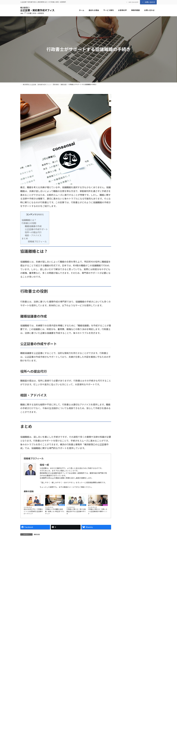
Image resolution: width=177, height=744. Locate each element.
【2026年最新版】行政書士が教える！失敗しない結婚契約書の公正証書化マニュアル (137, 264)
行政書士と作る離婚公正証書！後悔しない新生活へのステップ (54, 511)
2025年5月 (125, 356)
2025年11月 (126, 322)
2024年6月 (125, 418)
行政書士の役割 (29, 223)
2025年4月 (125, 362)
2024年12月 (126, 384)
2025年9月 (125, 334)
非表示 (40, 214)
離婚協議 (61, 505)
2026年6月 (125, 283)
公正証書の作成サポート (36, 229)
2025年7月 (125, 345)
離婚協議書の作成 (33, 226)
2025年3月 (125, 367)
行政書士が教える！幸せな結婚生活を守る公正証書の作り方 (76, 511)
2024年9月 (125, 401)
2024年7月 (125, 413)
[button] (132, 690)
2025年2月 (125, 373)
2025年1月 (125, 379)
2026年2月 (125, 305)
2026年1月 (125, 311)
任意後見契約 (39, 505)
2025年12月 (126, 317)
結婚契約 (83, 505)
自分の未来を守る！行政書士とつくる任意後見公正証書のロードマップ (33, 511)
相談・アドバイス (33, 235)
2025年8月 (125, 339)
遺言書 (105, 505)
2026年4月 (125, 294)
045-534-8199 (47, 699)
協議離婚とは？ (29, 220)
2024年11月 (126, 390)
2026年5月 (125, 289)
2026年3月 (125, 300)
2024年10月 (126, 396)
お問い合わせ (148, 2)
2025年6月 (125, 351)
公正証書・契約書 (138, 203)
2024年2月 (125, 424)
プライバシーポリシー (30, 723)
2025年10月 (126, 328)
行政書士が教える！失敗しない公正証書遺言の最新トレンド (97, 511)
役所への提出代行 (33, 232)
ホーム (70, 738)
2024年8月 (125, 407)
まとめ (25, 238)
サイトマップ (46, 723)
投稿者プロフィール (37, 241)
